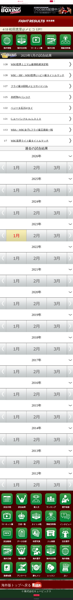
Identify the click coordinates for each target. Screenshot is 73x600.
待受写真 (36, 540)
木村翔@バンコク (20, 97)
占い (65, 575)
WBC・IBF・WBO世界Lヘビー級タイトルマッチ (37, 75)
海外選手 (36, 558)
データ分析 (21, 540)
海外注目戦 (21, 47)
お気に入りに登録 (36, 595)
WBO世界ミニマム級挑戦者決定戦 (29, 64)
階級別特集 (65, 47)
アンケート (21, 575)
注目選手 (65, 540)
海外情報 (7, 47)
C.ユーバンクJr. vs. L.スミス (26, 119)
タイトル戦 (36, 523)
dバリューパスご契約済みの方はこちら (23, 3)
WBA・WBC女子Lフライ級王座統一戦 (32, 129)
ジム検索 (51, 540)
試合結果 (21, 506)
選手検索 (65, 506)
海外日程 (51, 47)
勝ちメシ (36, 575)
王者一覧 (21, 523)
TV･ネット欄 (36, 47)
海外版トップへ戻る (21, 585)
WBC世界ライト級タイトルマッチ (29, 140)
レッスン (51, 575)
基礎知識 (7, 575)
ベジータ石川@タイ (22, 108)
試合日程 (7, 506)
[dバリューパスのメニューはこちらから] (54, 1)
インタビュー (65, 523)
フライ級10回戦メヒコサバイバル (29, 86)
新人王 (36, 506)
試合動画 (7, 540)
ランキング (51, 506)
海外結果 (21, 558)
